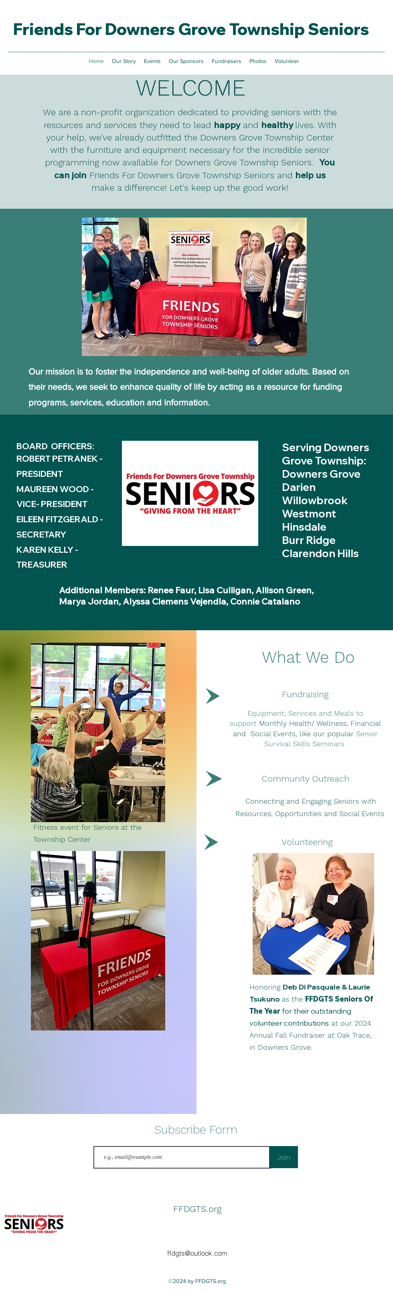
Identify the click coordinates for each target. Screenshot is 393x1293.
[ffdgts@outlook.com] (197, 1253)
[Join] (283, 1157)
